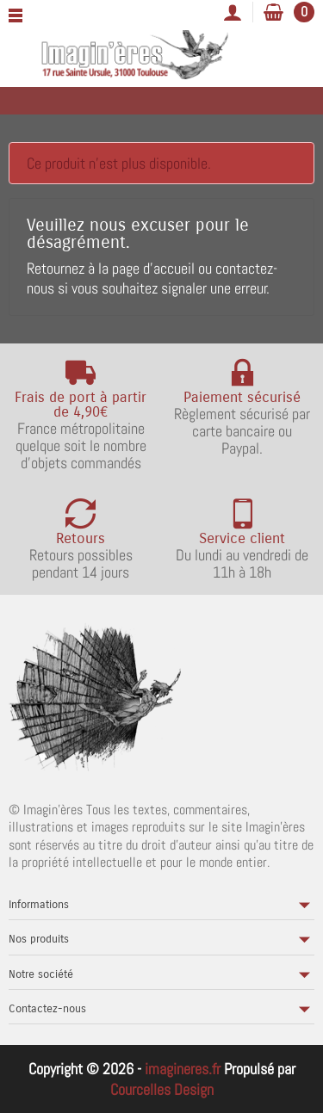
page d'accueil (153, 268)
